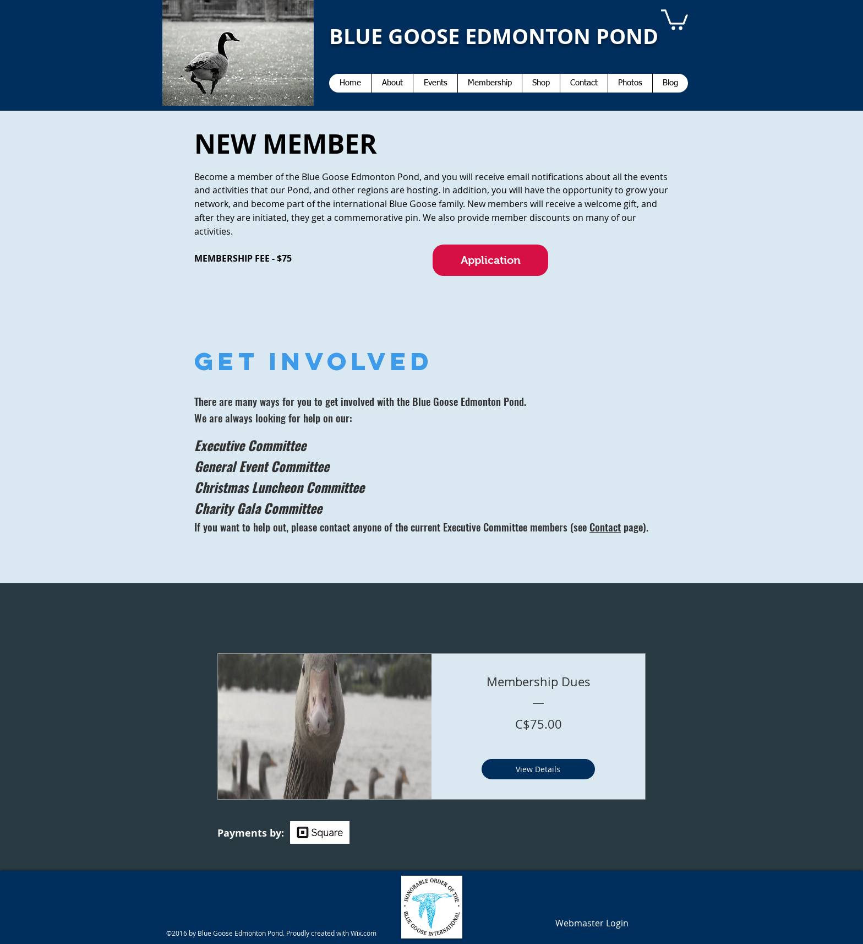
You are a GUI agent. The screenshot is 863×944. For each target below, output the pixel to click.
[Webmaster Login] (592, 923)
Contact (605, 526)
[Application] (490, 260)
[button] (674, 18)
